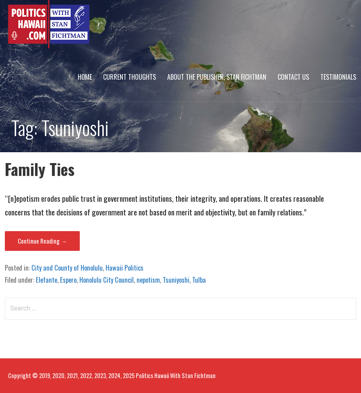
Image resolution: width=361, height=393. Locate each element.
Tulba (199, 280)
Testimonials (338, 77)
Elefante (46, 280)
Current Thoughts (129, 77)
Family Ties (40, 168)
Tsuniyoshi (176, 280)
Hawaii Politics (124, 268)
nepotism (148, 280)
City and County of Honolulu (67, 268)
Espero (68, 280)
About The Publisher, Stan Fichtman (216, 77)
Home (85, 77)
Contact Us (293, 77)
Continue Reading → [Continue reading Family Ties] (42, 240)
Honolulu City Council (106, 280)
